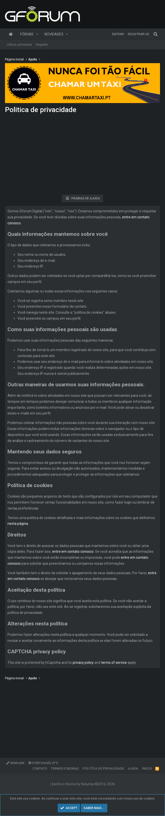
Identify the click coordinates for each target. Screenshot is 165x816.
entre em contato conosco (73, 551)
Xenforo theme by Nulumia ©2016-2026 (83, 784)
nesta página (17, 524)
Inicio (147, 768)
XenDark (15, 763)
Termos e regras (65, 768)
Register (42, 44)
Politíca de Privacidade (103, 768)
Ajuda (133, 768)
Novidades (53, 34)
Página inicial (10, 34)
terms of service (114, 663)
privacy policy (83, 663)
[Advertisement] (82, 156)
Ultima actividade (19, 44)
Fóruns (26, 34)
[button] (37, 34)
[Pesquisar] (155, 34)
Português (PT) (43, 763)
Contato (39, 768)
